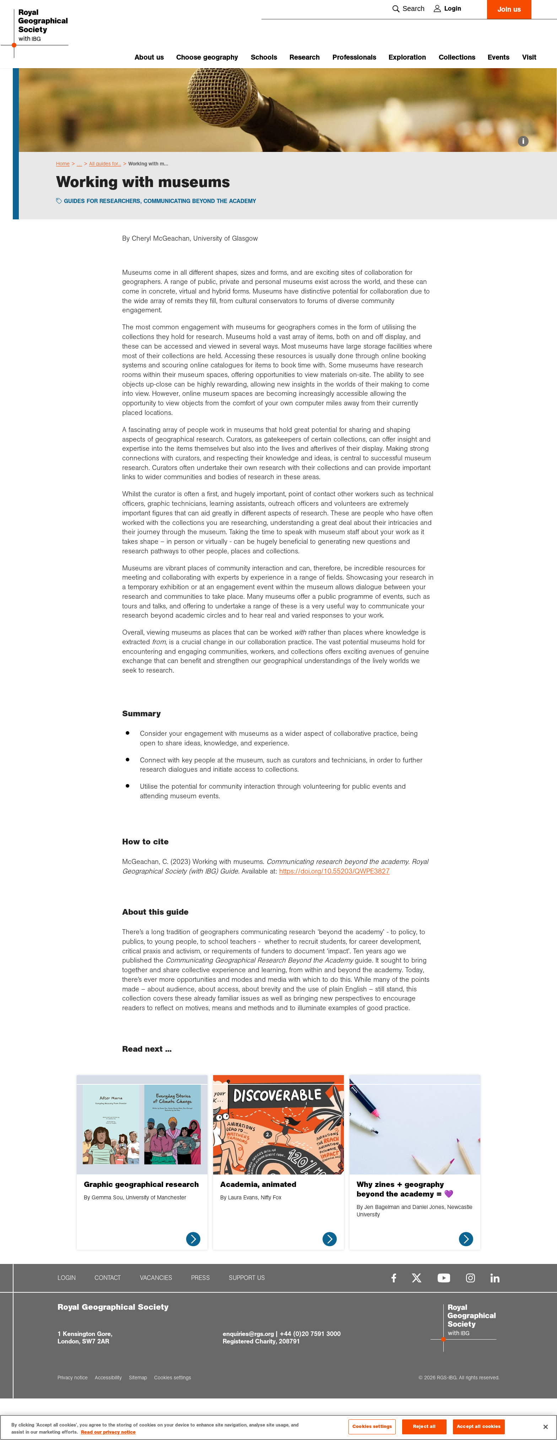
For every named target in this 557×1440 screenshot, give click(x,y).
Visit (529, 57)
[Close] (545, 1427)
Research (305, 57)
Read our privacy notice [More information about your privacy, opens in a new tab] (108, 1432)
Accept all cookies (479, 1426)
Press (200, 1319)
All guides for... (105, 205)
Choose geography (207, 57)
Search (408, 8)
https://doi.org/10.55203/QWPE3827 (334, 912)
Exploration (407, 57)
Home (63, 205)
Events (498, 57)
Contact (107, 1319)
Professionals (354, 57)
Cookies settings (372, 1426)
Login (447, 8)
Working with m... (148, 205)
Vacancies (156, 1319)
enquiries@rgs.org (248, 1375)
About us (149, 57)
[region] (278, 1427)
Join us (509, 9)
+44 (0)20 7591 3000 (310, 1375)
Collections (457, 57)
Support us (247, 1319)
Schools (264, 57)
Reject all (424, 1426)
